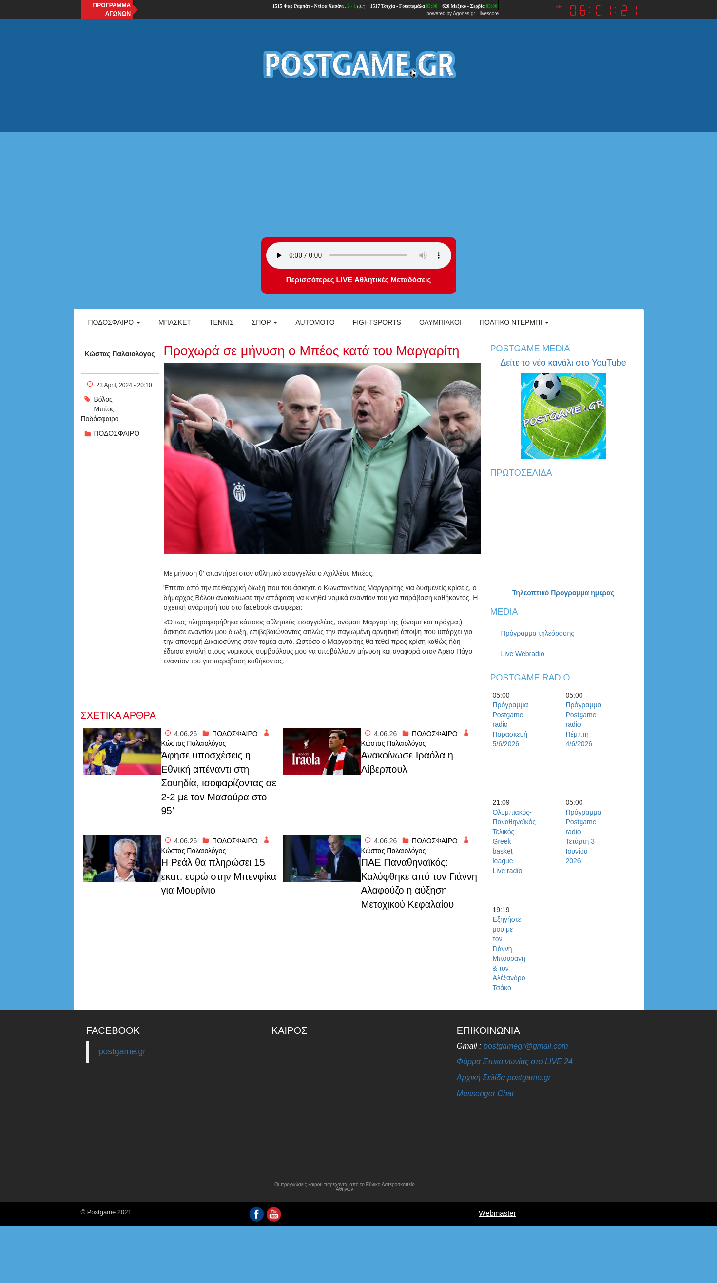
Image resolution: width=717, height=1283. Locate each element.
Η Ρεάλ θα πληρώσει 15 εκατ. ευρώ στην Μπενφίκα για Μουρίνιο (219, 876)
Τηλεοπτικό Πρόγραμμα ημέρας (563, 593)
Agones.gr (464, 13)
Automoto (314, 322)
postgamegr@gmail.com (526, 1046)
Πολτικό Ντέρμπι (514, 322)
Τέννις (221, 322)
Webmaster (497, 1213)
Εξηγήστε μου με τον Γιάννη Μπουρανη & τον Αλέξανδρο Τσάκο (509, 953)
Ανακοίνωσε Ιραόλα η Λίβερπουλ (407, 762)
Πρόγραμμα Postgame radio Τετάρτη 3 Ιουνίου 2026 (583, 836)
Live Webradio (522, 654)
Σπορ (265, 322)
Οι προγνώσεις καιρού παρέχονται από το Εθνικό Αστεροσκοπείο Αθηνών (344, 1187)
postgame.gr (122, 1051)
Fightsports (377, 322)
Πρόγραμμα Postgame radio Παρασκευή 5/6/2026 (510, 724)
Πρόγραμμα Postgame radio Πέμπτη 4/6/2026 (583, 724)
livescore (489, 13)
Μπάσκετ (174, 322)
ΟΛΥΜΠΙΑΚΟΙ (440, 322)
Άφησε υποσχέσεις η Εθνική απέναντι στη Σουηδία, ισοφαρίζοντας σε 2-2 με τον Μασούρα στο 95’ (218, 783)
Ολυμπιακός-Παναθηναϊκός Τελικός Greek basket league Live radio (510, 841)
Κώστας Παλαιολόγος (120, 354)
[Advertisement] (358, 159)
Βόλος (103, 399)
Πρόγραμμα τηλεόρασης (538, 633)
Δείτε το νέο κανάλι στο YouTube (563, 363)
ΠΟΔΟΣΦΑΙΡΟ (117, 433)
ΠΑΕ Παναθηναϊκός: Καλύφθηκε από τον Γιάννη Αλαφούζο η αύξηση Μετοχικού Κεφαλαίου (419, 883)
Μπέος (104, 409)
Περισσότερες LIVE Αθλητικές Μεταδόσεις (358, 279)
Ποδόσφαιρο (114, 322)
